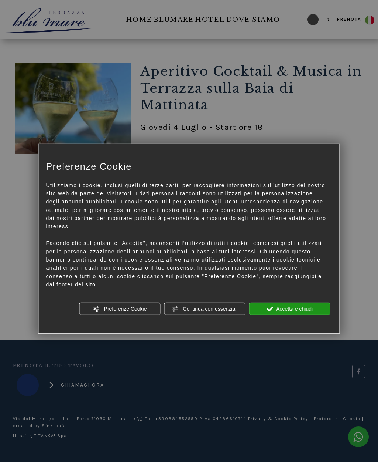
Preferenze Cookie (120, 309)
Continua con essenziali (205, 309)
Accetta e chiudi (290, 309)
